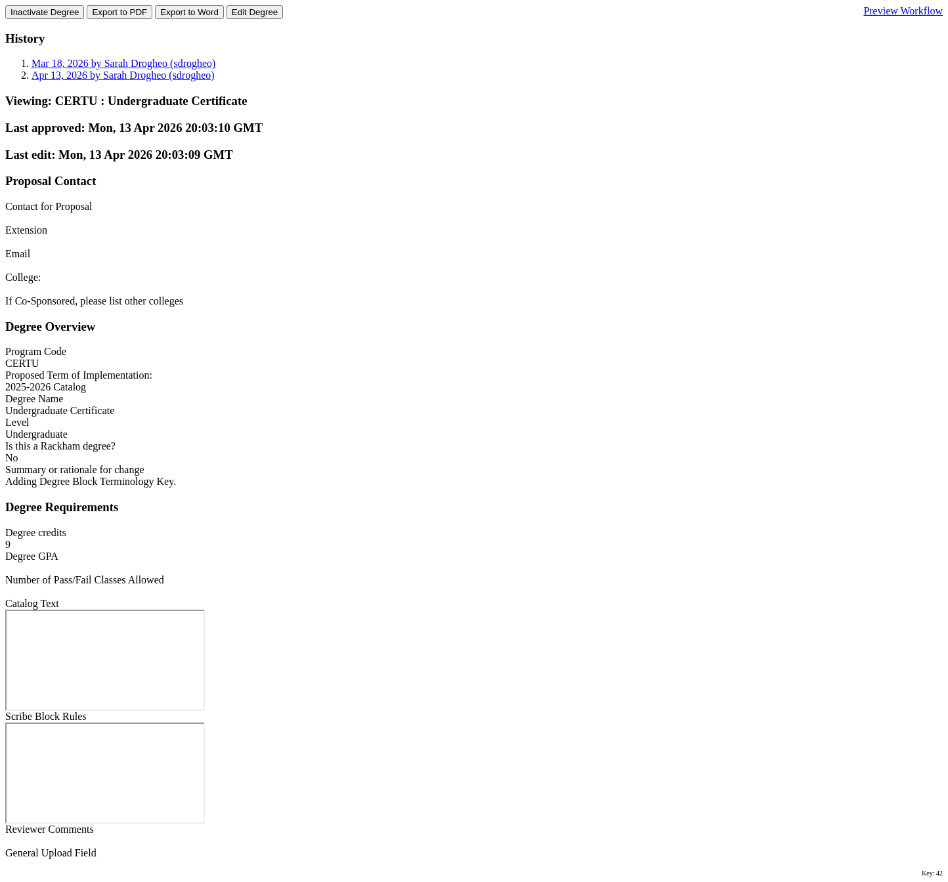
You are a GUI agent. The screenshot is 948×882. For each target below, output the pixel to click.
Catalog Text (32, 603)
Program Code (35, 351)
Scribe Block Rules (46, 716)
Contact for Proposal (48, 206)
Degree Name (34, 398)
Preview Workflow (903, 10)
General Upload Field (51, 852)
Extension (26, 230)
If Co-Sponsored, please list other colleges (94, 300)
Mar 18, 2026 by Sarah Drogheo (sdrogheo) (123, 63)
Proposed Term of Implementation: (78, 375)
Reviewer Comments (49, 829)
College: (23, 277)
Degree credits (35, 532)
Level (17, 422)
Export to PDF (119, 12)
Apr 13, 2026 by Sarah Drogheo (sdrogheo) (123, 75)
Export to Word (189, 12)
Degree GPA (31, 556)
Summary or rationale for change (74, 469)
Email (17, 253)
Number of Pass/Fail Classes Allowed (84, 579)
